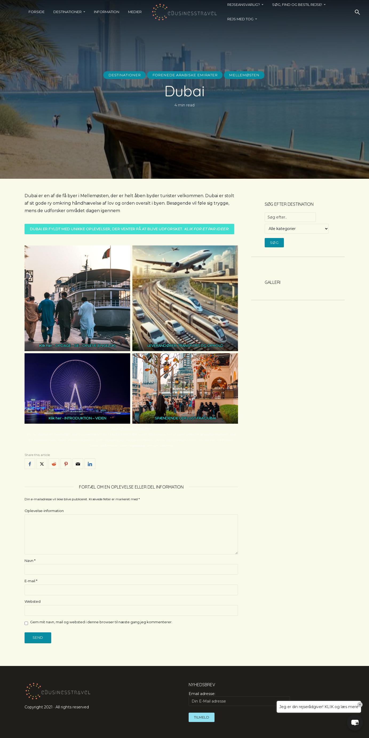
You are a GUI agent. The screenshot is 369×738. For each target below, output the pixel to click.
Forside (37, 12)
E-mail (31, 581)
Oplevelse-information (44, 511)
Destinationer (67, 12)
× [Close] (360, 704)
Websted (33, 601)
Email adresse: (239, 699)
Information (106, 12)
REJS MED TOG (240, 19)
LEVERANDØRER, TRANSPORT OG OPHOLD (185, 345)
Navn (30, 560)
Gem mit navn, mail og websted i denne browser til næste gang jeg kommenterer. (101, 622)
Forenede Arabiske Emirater (185, 75)
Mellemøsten (245, 75)
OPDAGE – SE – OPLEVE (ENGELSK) (85, 345)
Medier (135, 12)
